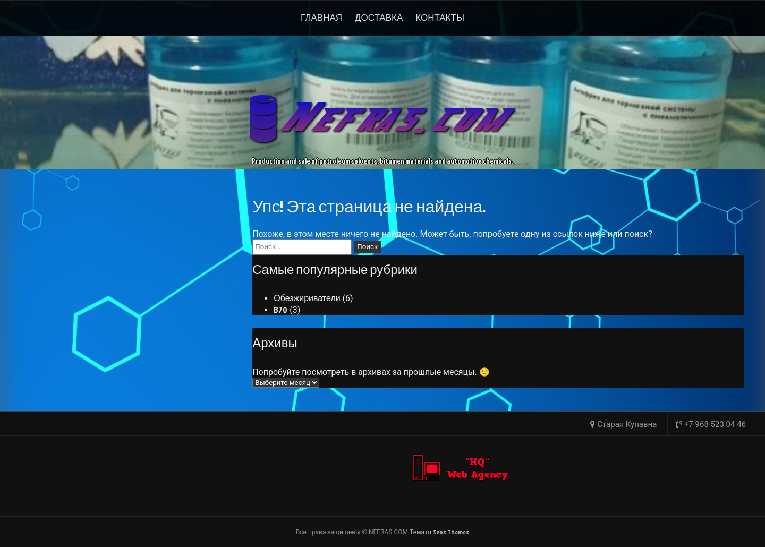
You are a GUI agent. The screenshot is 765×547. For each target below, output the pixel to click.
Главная (321, 17)
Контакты (439, 17)
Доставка (379, 17)
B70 (280, 309)
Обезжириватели (307, 298)
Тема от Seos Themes (439, 531)
